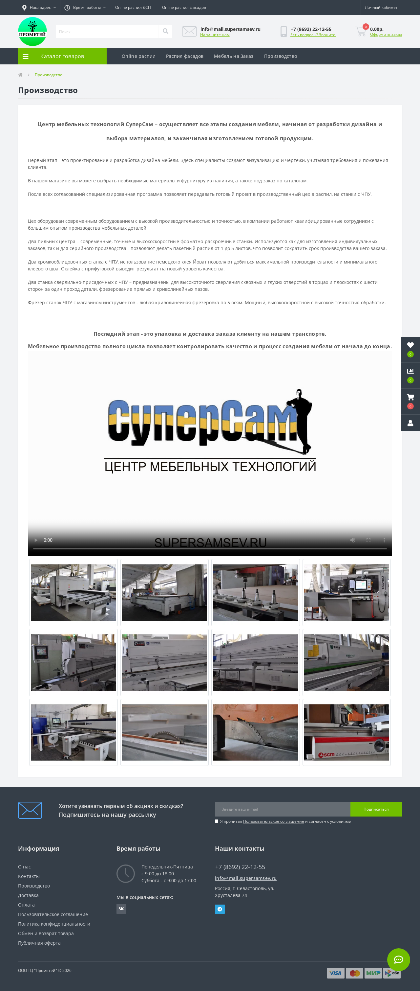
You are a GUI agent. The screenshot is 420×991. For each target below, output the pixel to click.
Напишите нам (215, 34)
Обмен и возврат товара (46, 933)
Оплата (26, 905)
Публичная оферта (39, 943)
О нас (24, 867)
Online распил (139, 56)
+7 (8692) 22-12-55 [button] (240, 867)
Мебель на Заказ (234, 56)
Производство (280, 56)
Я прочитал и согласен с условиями (285, 821)
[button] (39, 7)
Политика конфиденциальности (54, 924)
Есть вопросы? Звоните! (313, 34)
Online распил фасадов (184, 7)
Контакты (29, 876)
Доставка (28, 895)
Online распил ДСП (133, 7)
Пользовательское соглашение (273, 821)
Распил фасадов (184, 56)
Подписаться (376, 809)
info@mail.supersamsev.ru (246, 878)
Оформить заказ (386, 34)
